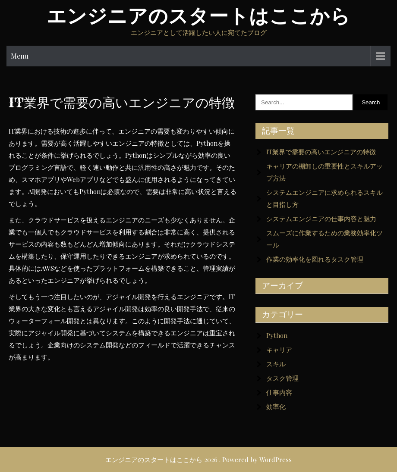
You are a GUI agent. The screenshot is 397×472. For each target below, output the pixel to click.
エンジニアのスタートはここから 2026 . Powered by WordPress (198, 459)
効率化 (276, 406)
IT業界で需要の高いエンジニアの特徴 (321, 151)
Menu (19, 55)
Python (276, 335)
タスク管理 (282, 378)
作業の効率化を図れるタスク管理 (314, 259)
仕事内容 (279, 392)
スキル (276, 363)
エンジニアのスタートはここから (198, 16)
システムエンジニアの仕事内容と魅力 (321, 218)
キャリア (279, 349)
